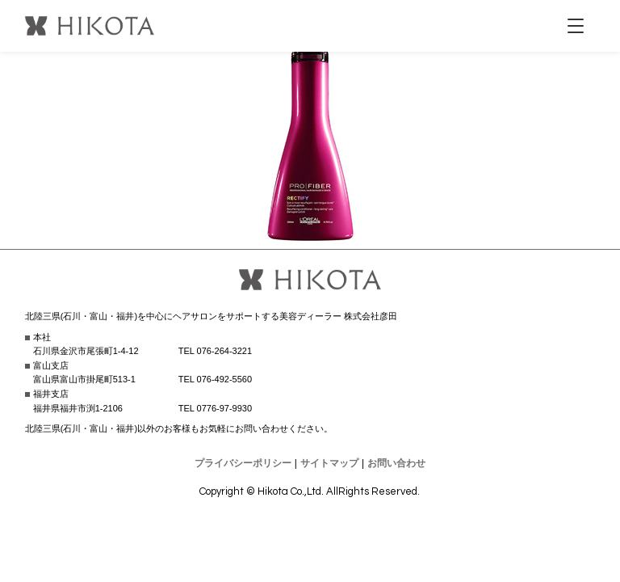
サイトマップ (329, 463)
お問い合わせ (396, 463)
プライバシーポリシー (243, 463)
